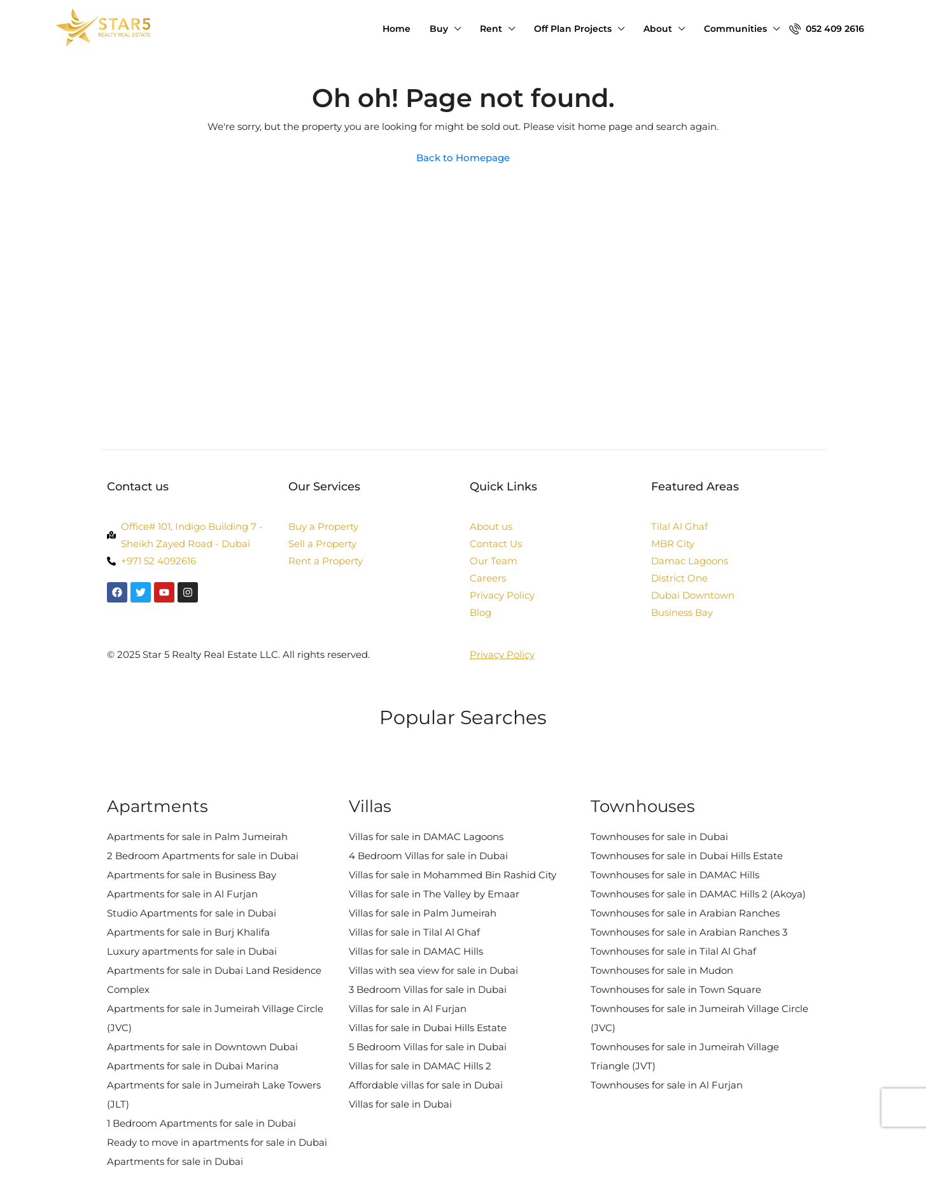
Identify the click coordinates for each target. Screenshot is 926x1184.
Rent (491, 28)
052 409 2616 (826, 28)
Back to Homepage (463, 158)
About (657, 28)
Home (396, 28)
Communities (735, 28)
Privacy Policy (502, 654)
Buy (439, 28)
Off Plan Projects (573, 28)
